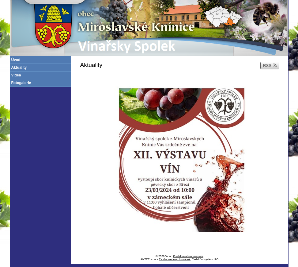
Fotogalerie (21, 83)
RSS (270, 65)
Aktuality (19, 67)
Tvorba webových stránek (174, 259)
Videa (16, 75)
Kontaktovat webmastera (188, 256)
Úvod (16, 60)
